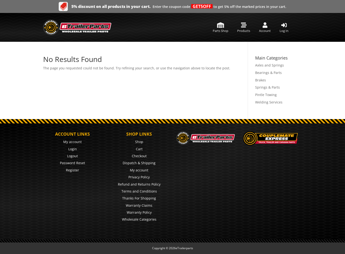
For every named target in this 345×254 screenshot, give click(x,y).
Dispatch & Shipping (139, 163)
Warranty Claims (139, 205)
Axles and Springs (269, 65)
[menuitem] (220, 27)
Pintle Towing (266, 94)
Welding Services (268, 102)
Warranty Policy (139, 212)
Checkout (139, 156)
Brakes (260, 80)
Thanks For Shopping (139, 198)
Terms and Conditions (139, 191)
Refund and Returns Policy (139, 184)
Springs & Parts (267, 87)
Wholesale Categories (139, 219)
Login (72, 149)
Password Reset (72, 163)
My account (72, 141)
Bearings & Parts (268, 72)
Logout (72, 156)
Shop (139, 141)
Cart (139, 149)
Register (72, 170)
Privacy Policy (139, 177)
